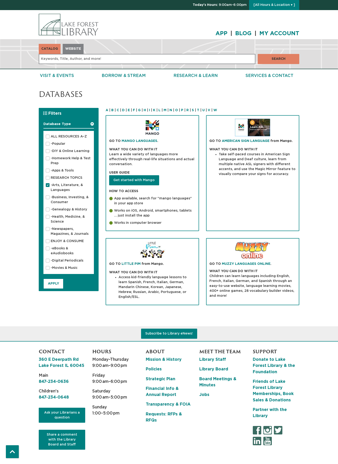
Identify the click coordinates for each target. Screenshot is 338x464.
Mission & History (164, 360)
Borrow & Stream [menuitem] (124, 76)
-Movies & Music (64, 268)
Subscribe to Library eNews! (169, 333)
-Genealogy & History (69, 209)
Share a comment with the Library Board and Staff (62, 439)
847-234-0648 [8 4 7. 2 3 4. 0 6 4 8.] (54, 397)
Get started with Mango (134, 180)
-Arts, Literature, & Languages (67, 187)
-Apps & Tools (62, 170)
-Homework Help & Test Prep (71, 161)
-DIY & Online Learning (70, 151)
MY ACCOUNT (279, 33)
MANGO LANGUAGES (139, 141)
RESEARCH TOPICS (66, 177)
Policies (154, 369)
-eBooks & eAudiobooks (62, 251)
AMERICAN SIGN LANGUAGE (245, 141)
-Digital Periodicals (67, 260)
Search (278, 59)
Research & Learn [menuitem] (195, 76)
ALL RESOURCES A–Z (69, 136)
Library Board (213, 369)
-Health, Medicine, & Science (68, 219)
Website (73, 48)
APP (221, 33)
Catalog (49, 48)
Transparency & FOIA (168, 404)
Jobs (204, 395)
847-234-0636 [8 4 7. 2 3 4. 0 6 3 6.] (54, 382)
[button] (220, 5)
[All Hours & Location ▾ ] (274, 5)
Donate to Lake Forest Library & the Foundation (274, 366)
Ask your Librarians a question (62, 415)
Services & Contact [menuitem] (269, 76)
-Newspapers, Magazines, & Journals (69, 231)
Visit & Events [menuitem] (57, 76)
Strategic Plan (160, 379)
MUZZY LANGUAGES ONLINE (246, 264)
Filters (53, 113)
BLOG (243, 33)
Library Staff (212, 360)
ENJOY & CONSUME (67, 241)
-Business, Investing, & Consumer (69, 200)
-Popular (58, 143)
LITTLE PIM (131, 264)
